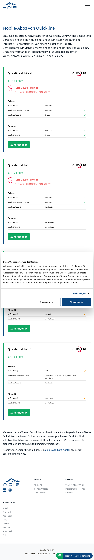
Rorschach (7, 531)
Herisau (6, 527)
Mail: (75, 488)
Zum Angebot (18, 144)
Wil (4, 535)
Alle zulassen (76, 302)
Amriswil (7, 512)
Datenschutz (30, 553)
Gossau (6, 523)
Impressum (42, 553)
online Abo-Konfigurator (57, 449)
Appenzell (7, 515)
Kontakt (69, 492)
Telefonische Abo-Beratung (77, 555)
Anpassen (46, 302)
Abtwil (5, 508)
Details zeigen (79, 293)
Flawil (5, 519)
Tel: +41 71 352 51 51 (74, 485)
